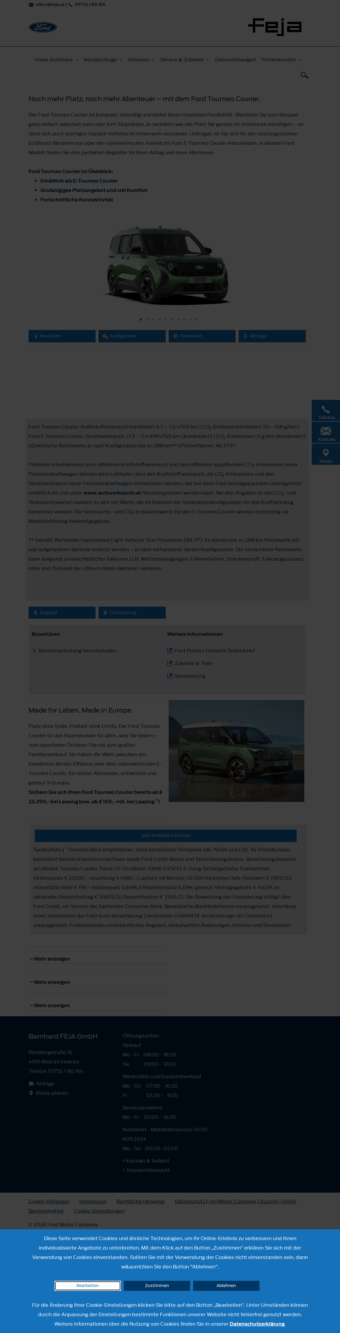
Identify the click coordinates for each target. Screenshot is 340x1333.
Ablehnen (226, 1286)
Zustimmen (157, 1286)
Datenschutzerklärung (257, 1323)
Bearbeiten (87, 1286)
